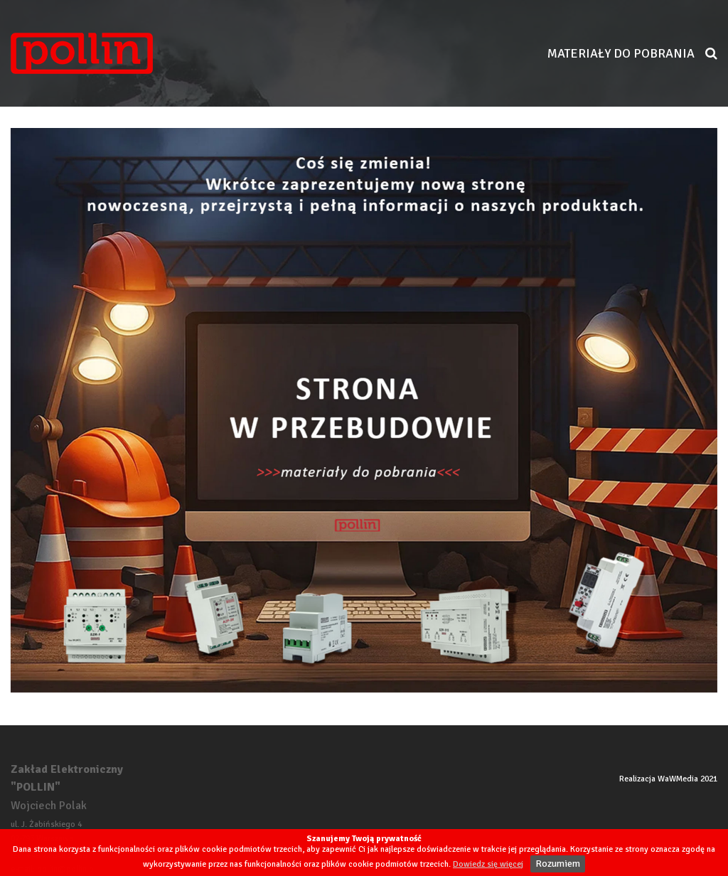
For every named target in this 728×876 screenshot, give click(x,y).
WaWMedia (678, 779)
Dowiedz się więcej (488, 864)
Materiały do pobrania (621, 53)
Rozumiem (557, 864)
